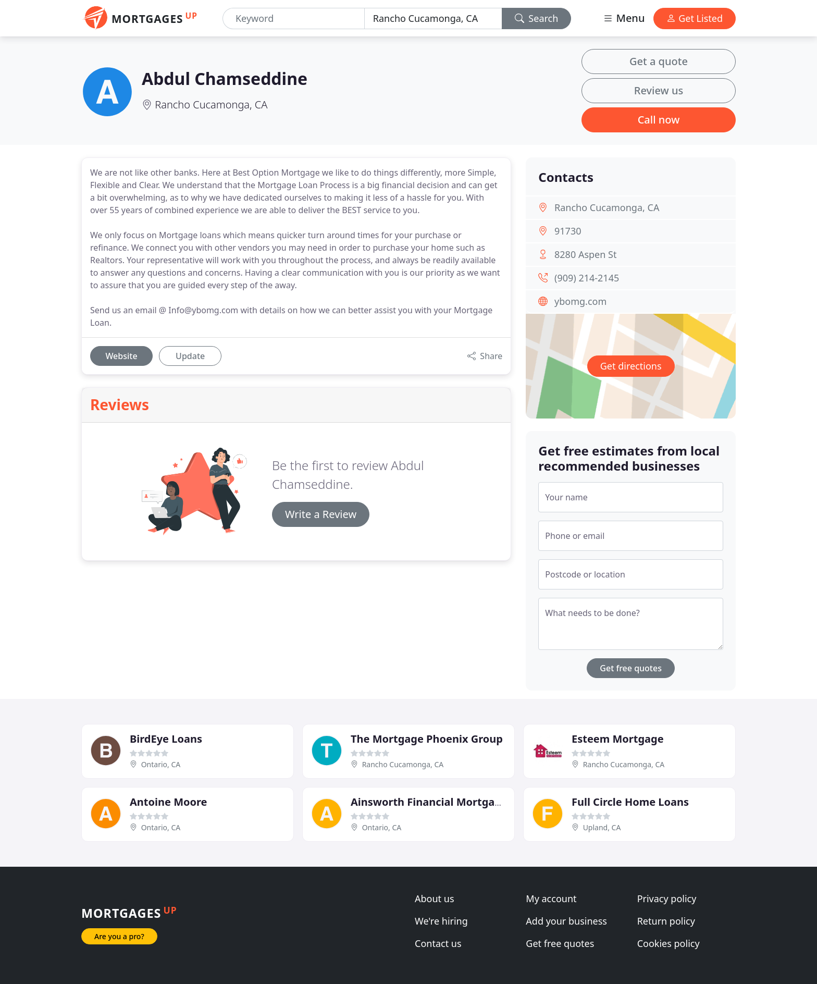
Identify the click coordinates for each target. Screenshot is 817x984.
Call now (659, 120)
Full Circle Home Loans (630, 802)
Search (537, 18)
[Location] (433, 18)
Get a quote (658, 61)
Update (190, 356)
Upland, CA (602, 827)
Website (121, 356)
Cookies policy (668, 943)
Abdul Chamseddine (224, 78)
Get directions (631, 366)
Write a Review (320, 514)
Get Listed (694, 18)
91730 (567, 231)
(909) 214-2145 (586, 278)
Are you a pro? (119, 936)
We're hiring (441, 921)
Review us (658, 90)
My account (551, 898)
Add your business (566, 921)
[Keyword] (293, 18)
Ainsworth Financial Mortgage (429, 802)
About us (434, 898)
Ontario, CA (161, 764)
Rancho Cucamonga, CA (211, 104)
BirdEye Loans (166, 739)
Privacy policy (667, 898)
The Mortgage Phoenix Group (427, 739)
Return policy (666, 921)
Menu (624, 18)
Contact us (438, 943)
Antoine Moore (168, 802)
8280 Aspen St (585, 254)
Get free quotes (631, 668)
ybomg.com (580, 301)
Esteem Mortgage (618, 739)
